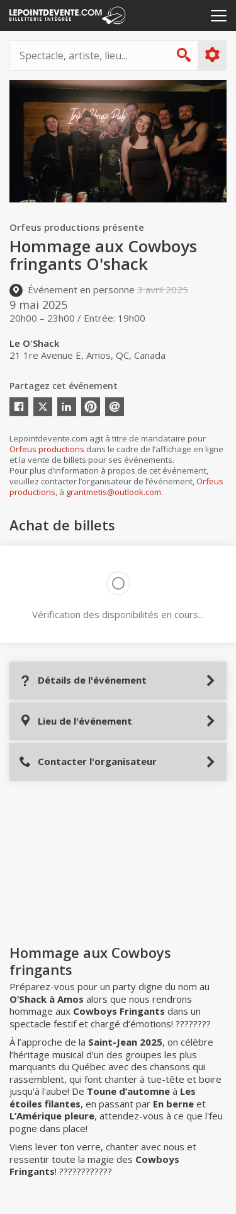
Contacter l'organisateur (88, 761)
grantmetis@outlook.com (113, 492)
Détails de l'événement (83, 680)
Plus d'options (212, 55)
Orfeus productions (46, 449)
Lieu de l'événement (75, 721)
